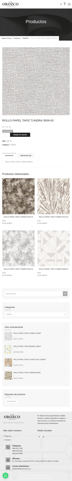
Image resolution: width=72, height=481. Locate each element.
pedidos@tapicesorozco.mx (21, 469)
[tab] (9, 155)
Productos (8, 436)
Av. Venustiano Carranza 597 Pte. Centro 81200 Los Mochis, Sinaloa (35, 461)
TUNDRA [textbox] (35, 314)
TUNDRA (13, 145)
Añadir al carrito (20, 135)
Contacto (8, 440)
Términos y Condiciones (28, 478)
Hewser (45, 476)
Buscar (65, 293)
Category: (5, 145)
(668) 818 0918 (17, 451)
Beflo (50, 476)
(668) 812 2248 (17, 448)
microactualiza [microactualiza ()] (11, 401)
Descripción (9, 155)
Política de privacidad (45, 478)
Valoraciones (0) (25, 155)
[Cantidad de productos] (5, 135)
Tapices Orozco (35, 476)
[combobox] (36, 314)
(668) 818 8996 (17, 453)
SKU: (4, 141)
